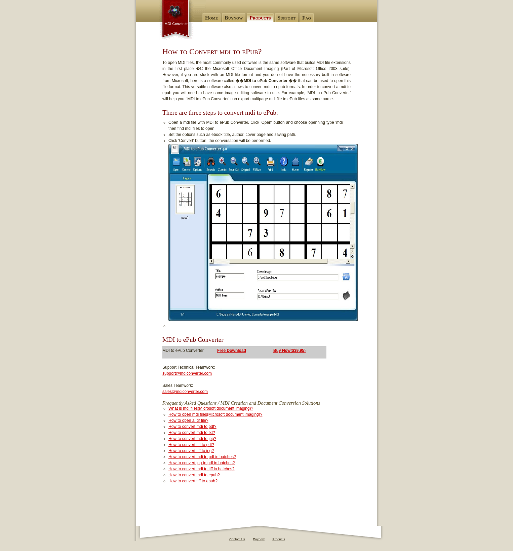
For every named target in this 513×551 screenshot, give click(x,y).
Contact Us (237, 539)
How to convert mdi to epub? (194, 475)
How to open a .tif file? (188, 420)
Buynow (259, 539)
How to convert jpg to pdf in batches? (201, 463)
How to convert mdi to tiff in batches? (201, 469)
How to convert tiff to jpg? (191, 450)
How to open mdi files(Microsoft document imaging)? (215, 414)
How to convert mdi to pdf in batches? (202, 456)
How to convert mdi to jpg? (192, 438)
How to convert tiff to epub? (193, 481)
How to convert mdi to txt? (191, 432)
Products (278, 539)
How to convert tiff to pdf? (191, 444)
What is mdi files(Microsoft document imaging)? (210, 408)
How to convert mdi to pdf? (192, 426)
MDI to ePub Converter (182, 20)
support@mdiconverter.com (187, 373)
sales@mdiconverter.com (185, 391)
